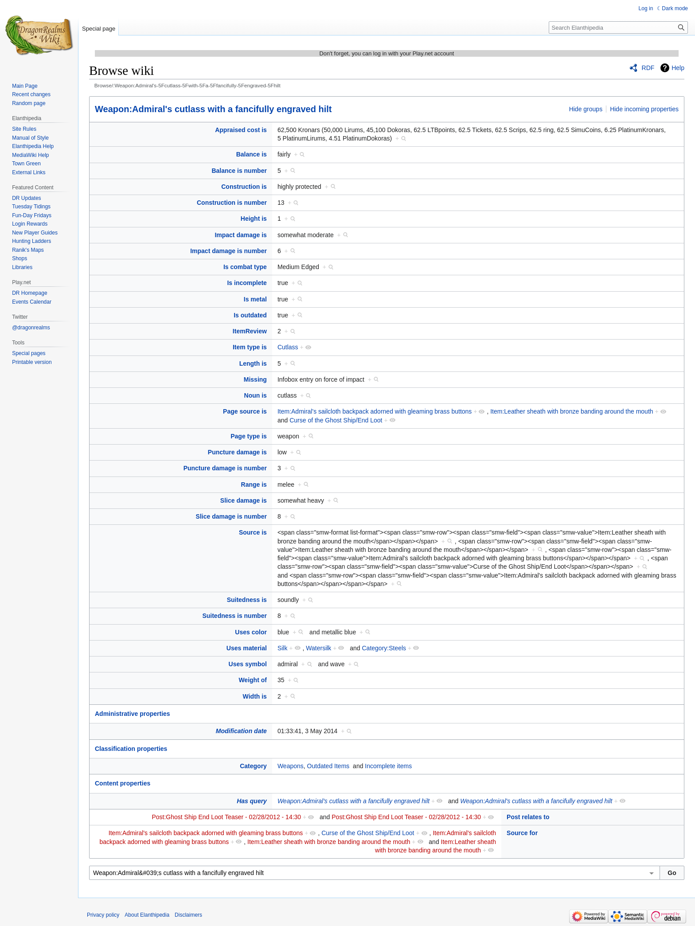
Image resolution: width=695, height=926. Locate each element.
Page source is (245, 411)
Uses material (246, 648)
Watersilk (318, 648)
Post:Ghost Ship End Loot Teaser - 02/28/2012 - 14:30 (226, 817)
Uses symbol (248, 664)
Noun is (255, 395)
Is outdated (250, 315)
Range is (254, 484)
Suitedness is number (234, 615)
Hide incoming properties (644, 109)
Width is (255, 696)
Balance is (251, 154)
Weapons (290, 766)
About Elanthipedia (147, 915)
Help (678, 67)
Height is (254, 218)
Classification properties (131, 748)
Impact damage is (241, 234)
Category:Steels (384, 648)
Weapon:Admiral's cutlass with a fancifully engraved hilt (213, 109)
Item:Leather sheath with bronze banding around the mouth (571, 411)
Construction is (244, 186)
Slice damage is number (231, 516)
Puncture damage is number (225, 468)
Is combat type (245, 266)
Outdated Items (328, 766)
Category (253, 766)
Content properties (122, 783)
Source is (253, 532)
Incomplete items (388, 766)
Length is (253, 363)
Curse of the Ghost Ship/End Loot (335, 420)
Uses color (251, 632)
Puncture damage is (237, 452)
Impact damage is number (228, 250)
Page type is (248, 436)
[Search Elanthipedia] (618, 27)
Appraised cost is (241, 129)
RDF (648, 67)
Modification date (241, 731)
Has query (252, 801)
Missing (255, 379)
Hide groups (586, 109)
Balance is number (239, 170)
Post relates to (528, 817)
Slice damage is (243, 500)
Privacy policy (103, 915)
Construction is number (232, 202)
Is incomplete (246, 282)
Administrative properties (132, 713)
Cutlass (287, 347)
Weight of (252, 680)
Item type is (250, 347)
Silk (282, 648)
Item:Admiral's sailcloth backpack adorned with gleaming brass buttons (374, 411)
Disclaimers (188, 915)
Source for (522, 832)
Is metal (255, 299)
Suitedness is (247, 599)
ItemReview (250, 331)
